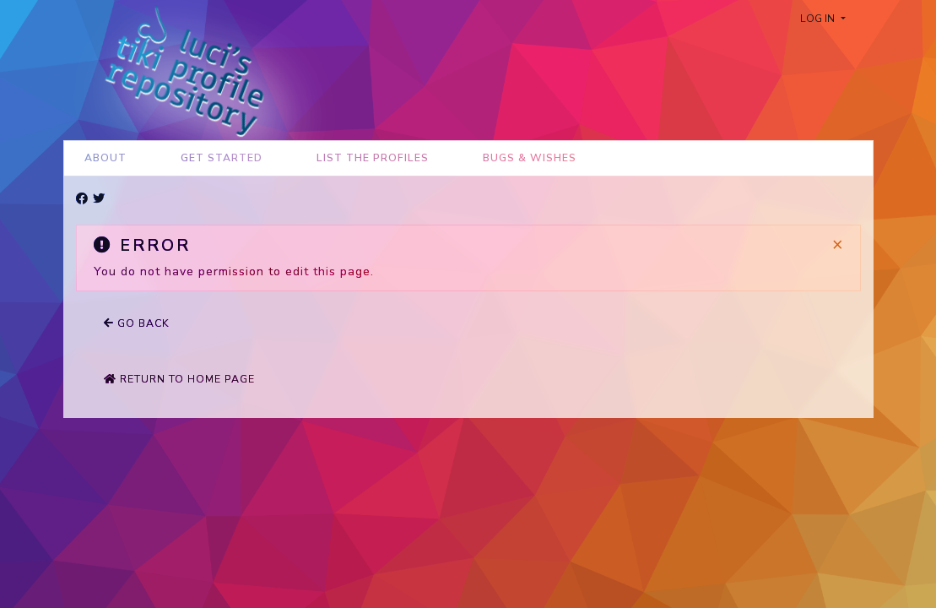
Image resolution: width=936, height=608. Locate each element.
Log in (818, 18)
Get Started (221, 158)
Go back (137, 323)
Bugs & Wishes (529, 158)
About (105, 158)
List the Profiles (373, 158)
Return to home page (179, 379)
